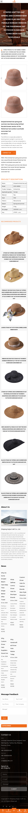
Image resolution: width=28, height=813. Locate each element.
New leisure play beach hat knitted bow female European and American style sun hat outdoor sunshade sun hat (14, 429)
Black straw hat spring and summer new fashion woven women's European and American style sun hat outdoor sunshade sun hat (14, 496)
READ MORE (3, 630)
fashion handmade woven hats (15, 544)
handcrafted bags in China (8, 546)
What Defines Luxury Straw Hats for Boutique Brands (13, 588)
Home (5, 49)
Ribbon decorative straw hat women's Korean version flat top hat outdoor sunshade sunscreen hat (14, 360)
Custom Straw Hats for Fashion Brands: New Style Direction (23, 586)
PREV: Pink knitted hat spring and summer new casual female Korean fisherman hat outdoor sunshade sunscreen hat (14, 160)
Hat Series (18, 49)
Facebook (8, 810)
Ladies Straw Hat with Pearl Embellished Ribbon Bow (14, 328)
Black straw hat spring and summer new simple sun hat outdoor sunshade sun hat (14, 462)
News (25, 810)
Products (11, 49)
